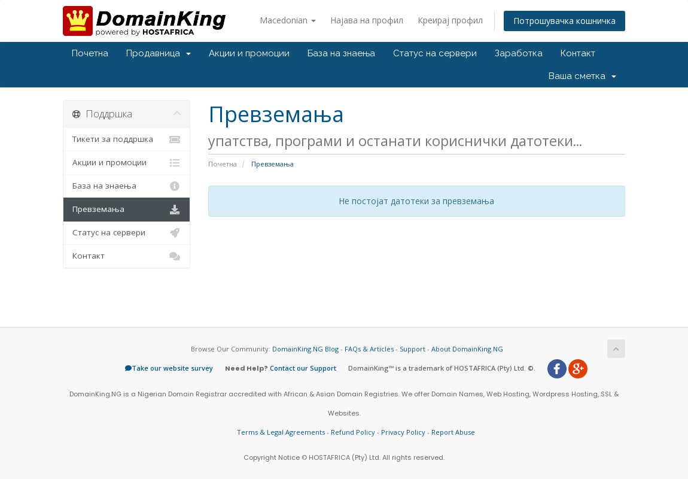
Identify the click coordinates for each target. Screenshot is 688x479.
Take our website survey (169, 367)
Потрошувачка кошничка (564, 20)
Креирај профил (450, 20)
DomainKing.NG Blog (305, 348)
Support (412, 348)
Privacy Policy (403, 432)
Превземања (126, 209)
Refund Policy (353, 432)
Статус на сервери (435, 53)
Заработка (519, 53)
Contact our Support (303, 367)
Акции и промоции (249, 53)
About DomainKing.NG (467, 348)
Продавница (158, 53)
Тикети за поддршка (126, 139)
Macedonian (288, 20)
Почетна (90, 53)
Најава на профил (366, 20)
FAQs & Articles (369, 348)
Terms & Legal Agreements (281, 432)
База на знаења (341, 53)
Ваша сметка (582, 76)
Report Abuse (453, 432)
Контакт (578, 53)
